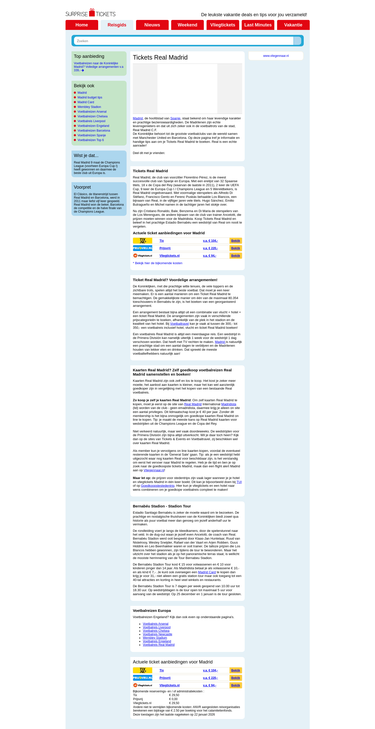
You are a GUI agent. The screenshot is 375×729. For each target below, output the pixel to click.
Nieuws (152, 24)
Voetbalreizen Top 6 (91, 140)
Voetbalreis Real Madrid (158, 645)
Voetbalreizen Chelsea (93, 116)
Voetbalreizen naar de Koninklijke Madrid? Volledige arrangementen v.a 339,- (99, 67)
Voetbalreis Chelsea (156, 631)
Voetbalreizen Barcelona (94, 130)
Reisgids (117, 24)
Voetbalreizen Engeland (93, 126)
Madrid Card (86, 102)
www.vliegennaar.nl (276, 56)
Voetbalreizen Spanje (92, 135)
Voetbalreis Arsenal (155, 624)
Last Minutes (258, 24)
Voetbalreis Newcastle (157, 634)
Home (81, 24)
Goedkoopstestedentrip (157, 485)
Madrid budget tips (90, 97)
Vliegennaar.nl (154, 470)
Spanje (175, 118)
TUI (239, 482)
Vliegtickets (222, 24)
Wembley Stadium (155, 638)
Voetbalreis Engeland (157, 641)
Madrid (82, 92)
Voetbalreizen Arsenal (92, 111)
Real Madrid (193, 404)
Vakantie (293, 24)
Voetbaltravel (179, 323)
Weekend (187, 24)
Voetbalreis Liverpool (91, 121)
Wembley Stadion (89, 107)
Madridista (228, 404)
